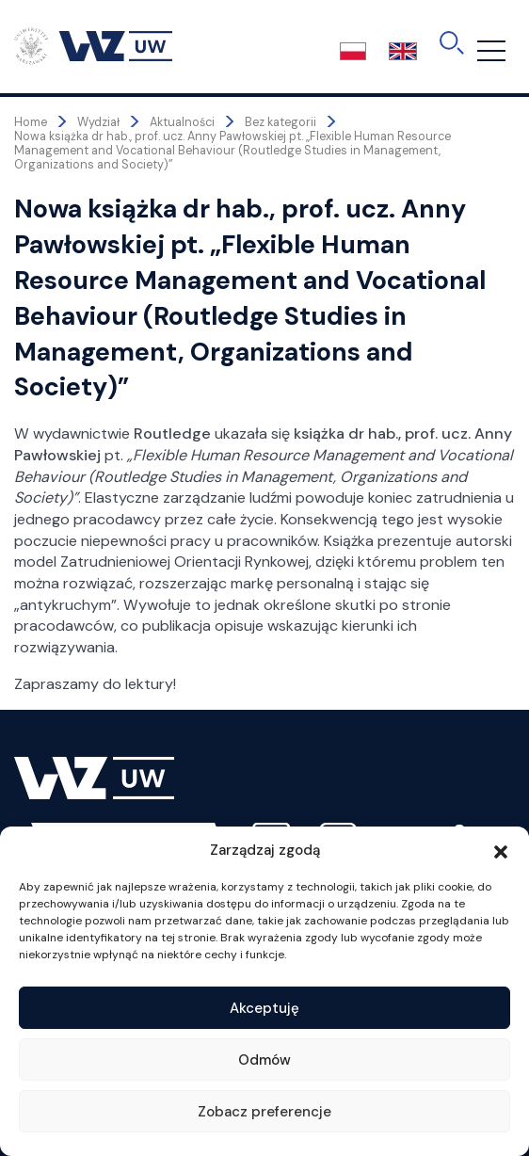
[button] (500, 850)
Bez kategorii (280, 122)
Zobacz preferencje (264, 1111)
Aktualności (182, 122)
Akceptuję (264, 1008)
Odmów (264, 1060)
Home (30, 122)
